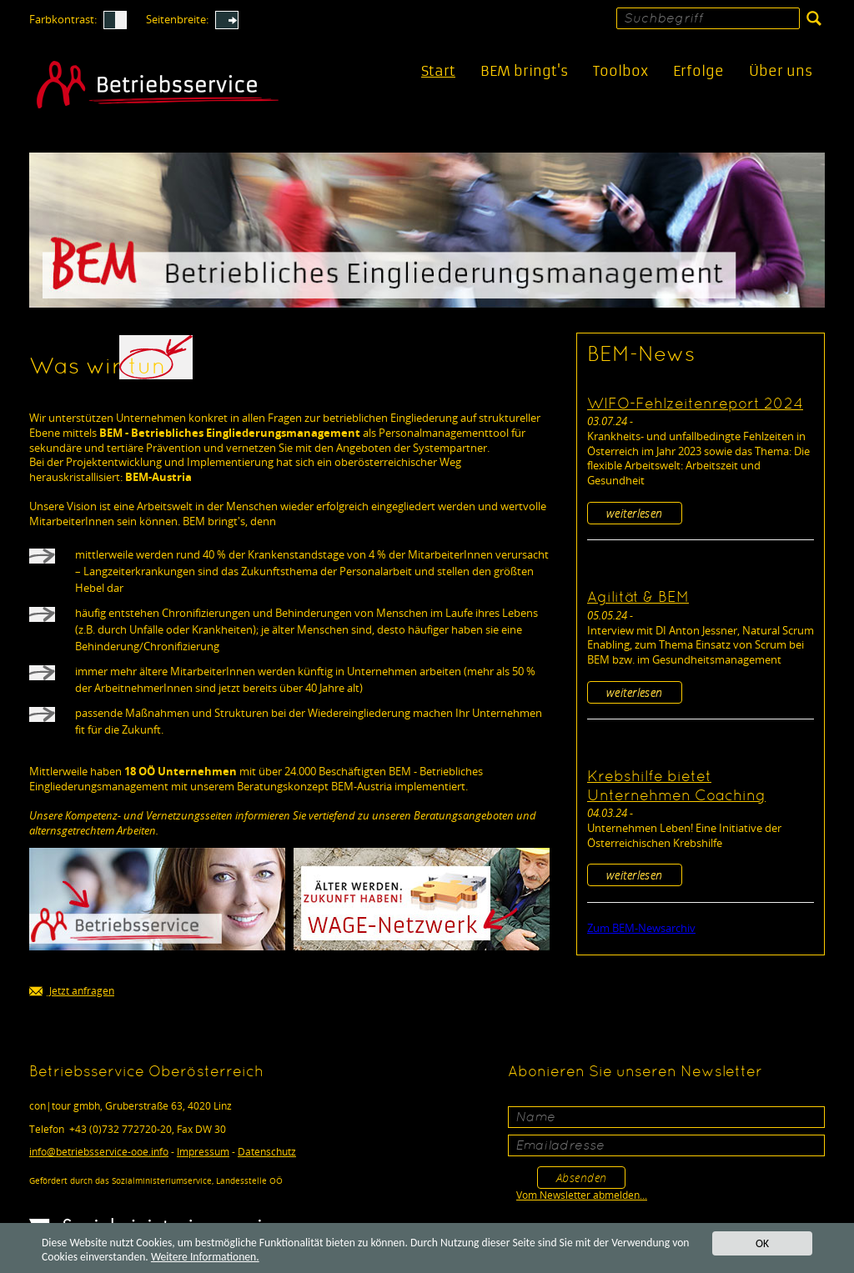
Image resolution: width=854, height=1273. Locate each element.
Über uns (780, 71)
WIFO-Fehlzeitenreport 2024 (695, 405)
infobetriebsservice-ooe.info (98, 1152)
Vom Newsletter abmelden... (581, 1195)
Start (438, 71)
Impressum (203, 1152)
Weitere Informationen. (205, 1257)
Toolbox (620, 71)
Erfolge (698, 71)
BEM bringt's (524, 71)
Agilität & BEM (638, 598)
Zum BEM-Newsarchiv (641, 927)
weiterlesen (634, 513)
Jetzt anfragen (71, 992)
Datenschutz (267, 1152)
